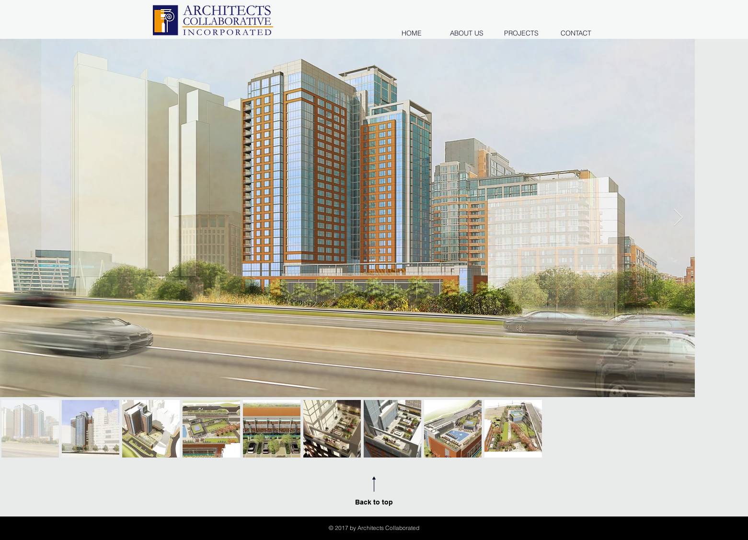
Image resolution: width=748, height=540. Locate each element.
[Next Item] (678, 218)
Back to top (374, 502)
